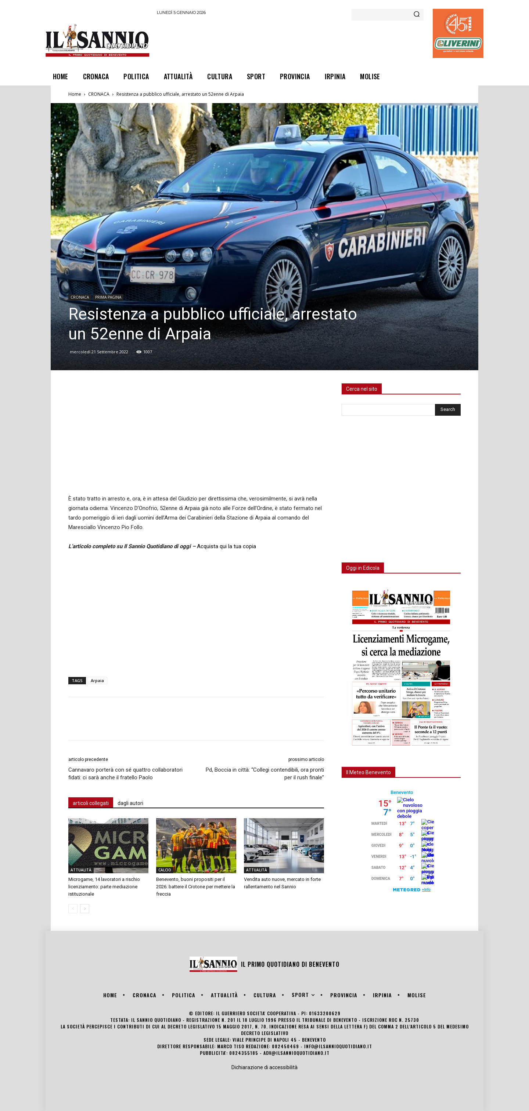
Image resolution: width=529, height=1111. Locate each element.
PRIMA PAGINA (108, 297)
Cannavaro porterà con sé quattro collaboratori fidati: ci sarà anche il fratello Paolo (125, 773)
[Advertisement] (290, 40)
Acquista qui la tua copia (226, 546)
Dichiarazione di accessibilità (264, 1067)
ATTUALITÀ (81, 870)
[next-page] (84, 908)
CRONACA (98, 94)
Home (74, 94)
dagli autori (130, 803)
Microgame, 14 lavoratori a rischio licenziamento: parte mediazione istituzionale (104, 887)
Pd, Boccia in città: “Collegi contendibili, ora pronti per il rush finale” (265, 773)
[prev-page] (73, 908)
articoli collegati (91, 803)
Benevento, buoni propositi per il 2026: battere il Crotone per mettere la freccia (195, 887)
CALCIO (164, 870)
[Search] (417, 15)
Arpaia (97, 680)
